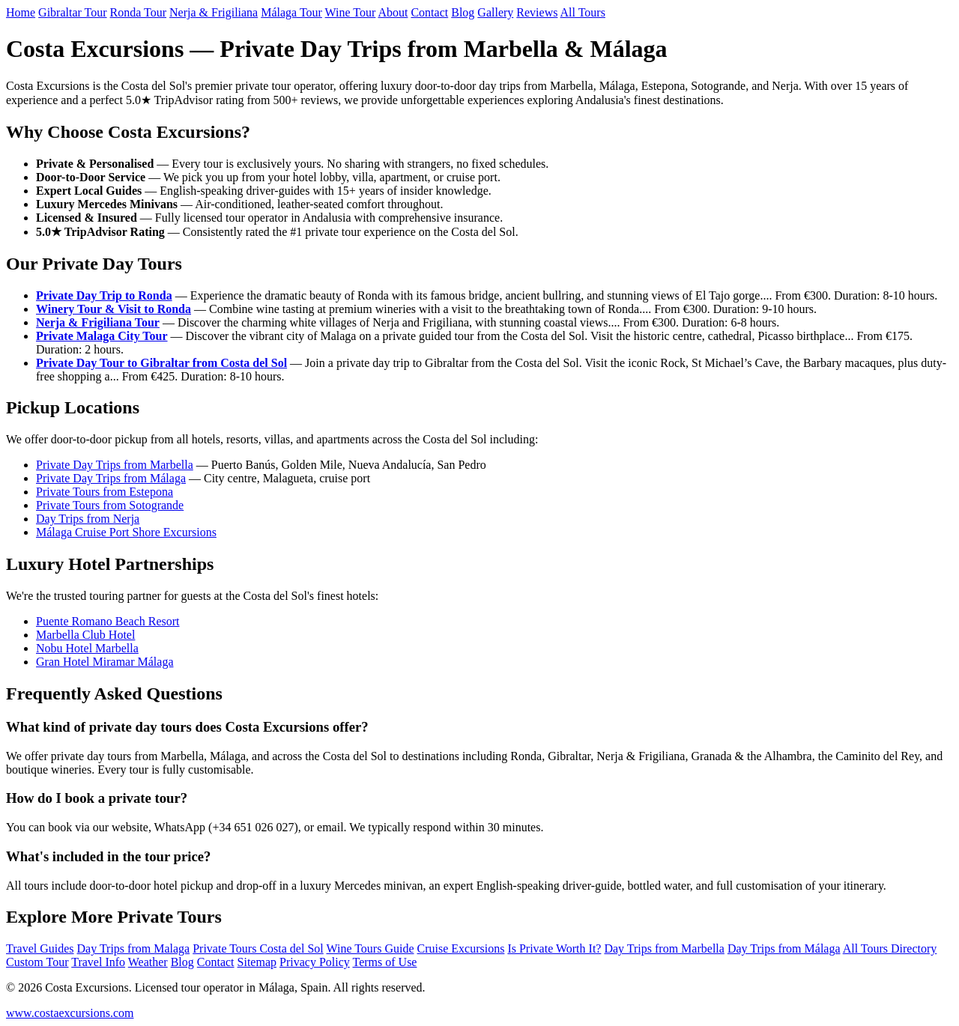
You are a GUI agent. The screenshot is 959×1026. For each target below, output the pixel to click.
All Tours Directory (890, 948)
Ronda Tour (138, 12)
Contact (429, 12)
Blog (462, 12)
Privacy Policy (314, 962)
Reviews (536, 12)
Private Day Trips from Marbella (114, 464)
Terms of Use (384, 962)
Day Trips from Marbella (664, 948)
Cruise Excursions (461, 948)
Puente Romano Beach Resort (108, 621)
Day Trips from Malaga (133, 948)
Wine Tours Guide (370, 948)
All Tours (582, 12)
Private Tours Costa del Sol (258, 948)
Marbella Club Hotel (85, 634)
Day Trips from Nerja (87, 518)
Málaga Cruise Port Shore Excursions (126, 532)
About (393, 12)
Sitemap (257, 962)
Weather (148, 962)
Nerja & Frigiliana (213, 12)
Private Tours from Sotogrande (110, 505)
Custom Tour (37, 962)
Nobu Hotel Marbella (87, 648)
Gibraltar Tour (72, 12)
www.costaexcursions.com (69, 1013)
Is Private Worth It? (554, 948)
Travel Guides (40, 948)
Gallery (495, 12)
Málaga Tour (291, 12)
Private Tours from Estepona (104, 491)
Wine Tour (350, 12)
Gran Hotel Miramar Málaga (104, 661)
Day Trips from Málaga (784, 948)
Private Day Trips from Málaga (111, 478)
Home (20, 12)
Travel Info (98, 962)
